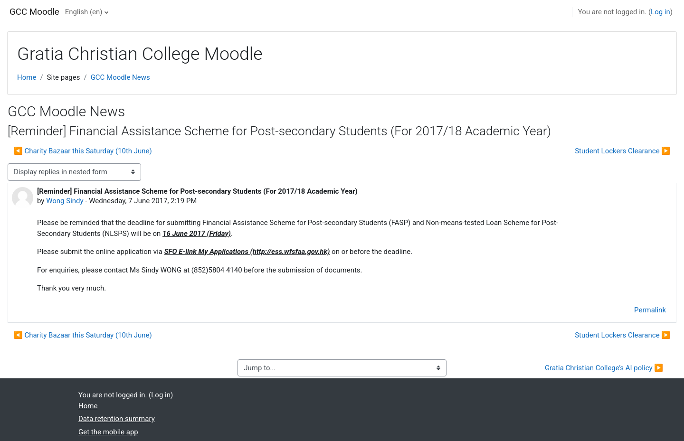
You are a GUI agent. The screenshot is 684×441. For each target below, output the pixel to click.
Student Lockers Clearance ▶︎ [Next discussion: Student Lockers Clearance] (622, 151)
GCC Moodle (34, 12)
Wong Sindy (64, 201)
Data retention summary (116, 418)
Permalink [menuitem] (650, 310)
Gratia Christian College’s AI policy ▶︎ (604, 368)
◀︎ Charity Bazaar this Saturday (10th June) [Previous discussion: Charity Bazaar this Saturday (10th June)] (83, 151)
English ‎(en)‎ (84, 12)
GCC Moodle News (120, 77)
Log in (660, 12)
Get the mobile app (108, 432)
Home (26, 77)
